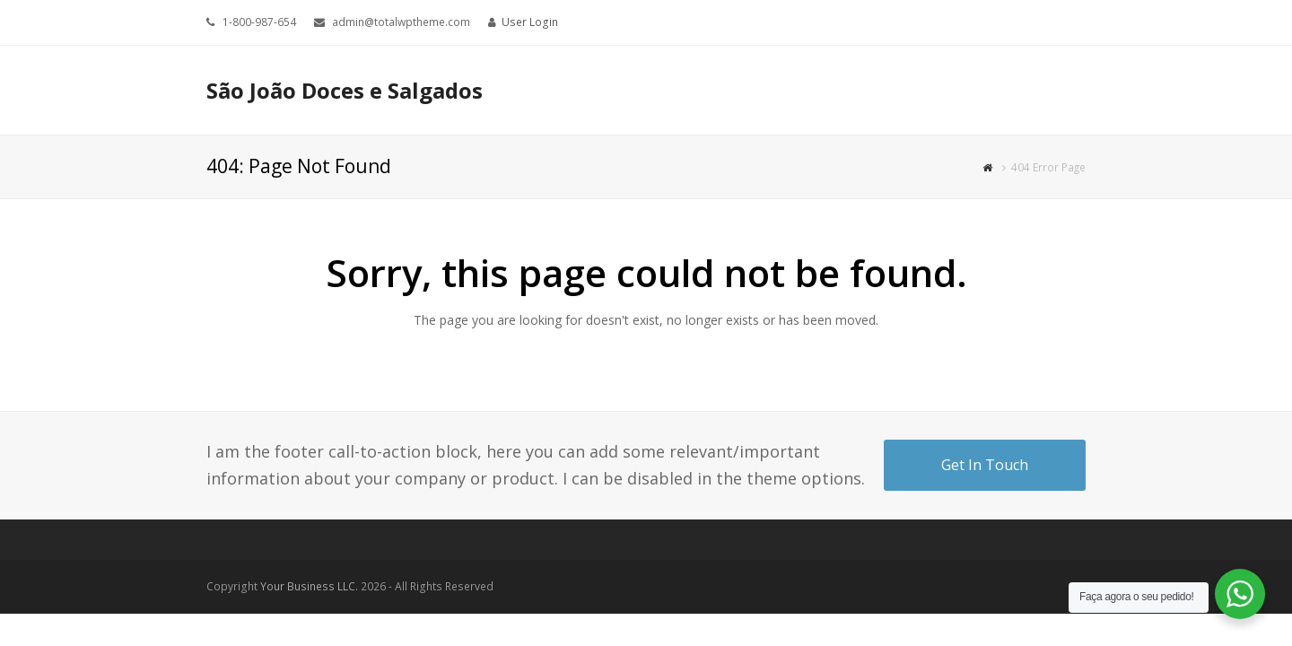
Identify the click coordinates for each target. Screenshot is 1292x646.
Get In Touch (984, 465)
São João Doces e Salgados (344, 90)
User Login (530, 22)
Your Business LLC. (309, 586)
